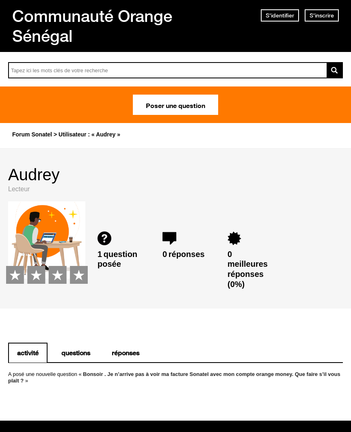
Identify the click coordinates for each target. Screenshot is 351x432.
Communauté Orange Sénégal (92, 26)
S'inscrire (322, 15)
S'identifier (280, 15)
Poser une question (175, 105)
